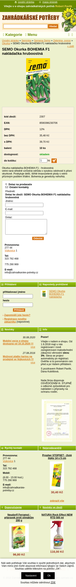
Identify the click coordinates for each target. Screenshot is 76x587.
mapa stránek (49, 2)
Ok (49, 575)
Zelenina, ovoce (62, 40)
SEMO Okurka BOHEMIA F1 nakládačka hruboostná (57, 295)
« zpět (70, 46)
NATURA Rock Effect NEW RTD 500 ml (57, 516)
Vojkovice (10, 250)
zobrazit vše (57, 500)
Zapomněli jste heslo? (17, 315)
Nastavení (30, 575)
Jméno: (9, 201)
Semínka (26, 40)
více (33, 347)
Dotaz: (8, 217)
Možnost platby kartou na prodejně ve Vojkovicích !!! (18, 358)
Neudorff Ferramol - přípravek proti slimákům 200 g (19, 517)
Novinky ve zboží (52, 507)
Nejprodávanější (52, 448)
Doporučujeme (13, 507)
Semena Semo (42, 40)
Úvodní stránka (10, 40)
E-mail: (9, 209)
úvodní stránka (26, 2)
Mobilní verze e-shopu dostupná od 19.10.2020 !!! (18, 342)
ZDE (53, 582)
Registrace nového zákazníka (15, 320)
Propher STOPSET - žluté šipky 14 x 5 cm (57, 457)
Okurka (6, 43)
